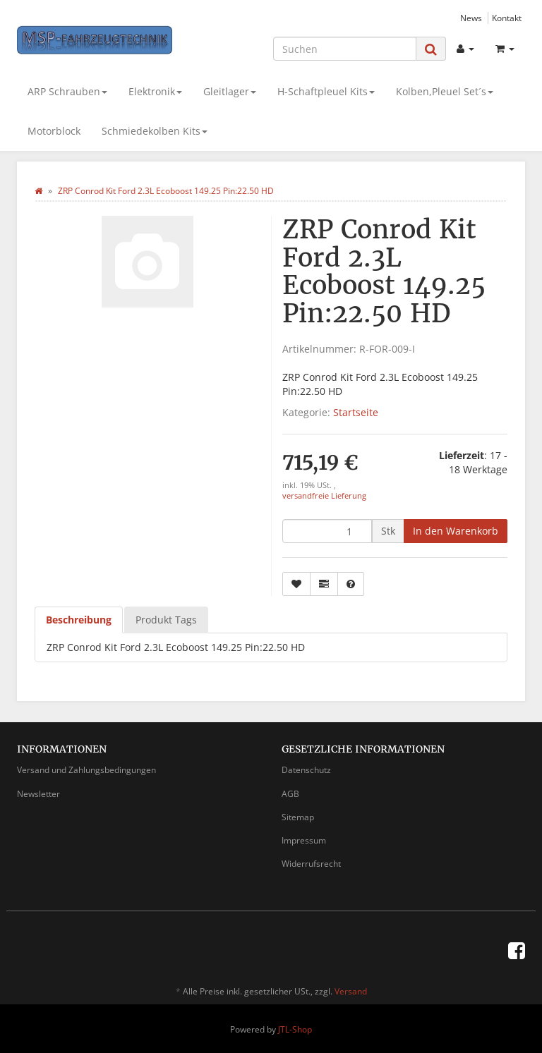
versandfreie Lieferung (324, 496)
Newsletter (38, 794)
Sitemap (298, 817)
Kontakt (507, 17)
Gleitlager (229, 91)
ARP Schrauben (67, 91)
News (471, 17)
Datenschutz (306, 770)
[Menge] (327, 531)
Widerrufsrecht (311, 864)
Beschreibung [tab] (79, 619)
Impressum (304, 840)
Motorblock (54, 131)
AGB (290, 794)
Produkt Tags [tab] (166, 619)
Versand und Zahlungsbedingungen (86, 770)
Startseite (355, 412)
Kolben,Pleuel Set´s (444, 91)
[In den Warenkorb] (455, 531)
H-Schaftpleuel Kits (326, 91)
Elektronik (155, 91)
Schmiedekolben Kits (154, 131)
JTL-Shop (295, 1029)
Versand (351, 991)
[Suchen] (344, 49)
